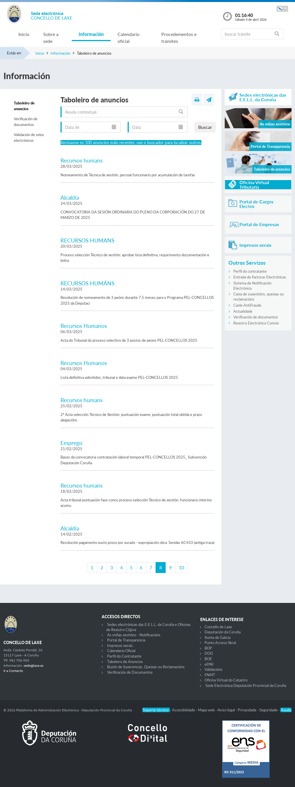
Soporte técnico (156, 710)
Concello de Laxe (218, 626)
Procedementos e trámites (178, 37)
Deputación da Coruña (223, 632)
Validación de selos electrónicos (29, 137)
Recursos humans (81, 160)
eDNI (209, 664)
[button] (282, 9)
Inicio (23, 34)
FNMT (210, 675)
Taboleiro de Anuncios (125, 661)
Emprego (71, 443)
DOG (209, 653)
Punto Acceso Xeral (220, 642)
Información (91, 34)
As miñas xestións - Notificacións (133, 635)
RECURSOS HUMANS (87, 240)
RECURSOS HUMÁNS (87, 283)
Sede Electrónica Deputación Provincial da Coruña (245, 685)
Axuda (286, 710)
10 (181, 567)
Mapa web (206, 710)
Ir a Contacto (13, 670)
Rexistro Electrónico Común (256, 323)
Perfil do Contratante (124, 656)
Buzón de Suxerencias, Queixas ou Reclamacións (146, 666)
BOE (208, 658)
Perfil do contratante (250, 271)
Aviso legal (227, 710)
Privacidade (247, 710)
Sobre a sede (50, 37)
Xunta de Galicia (217, 637)
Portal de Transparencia (126, 640)
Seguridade (268, 710)
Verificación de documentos (25, 121)
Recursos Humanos (83, 325)
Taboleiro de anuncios (24, 106)
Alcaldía (69, 197)
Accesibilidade (184, 710)
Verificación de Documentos (130, 672)
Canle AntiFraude (247, 305)
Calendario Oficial (121, 650)
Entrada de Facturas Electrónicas (259, 277)
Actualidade (242, 311)
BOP (208, 648)
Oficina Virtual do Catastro (226, 680)
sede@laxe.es (34, 665)
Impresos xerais (120, 645)
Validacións (213, 669)
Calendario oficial (128, 37)
